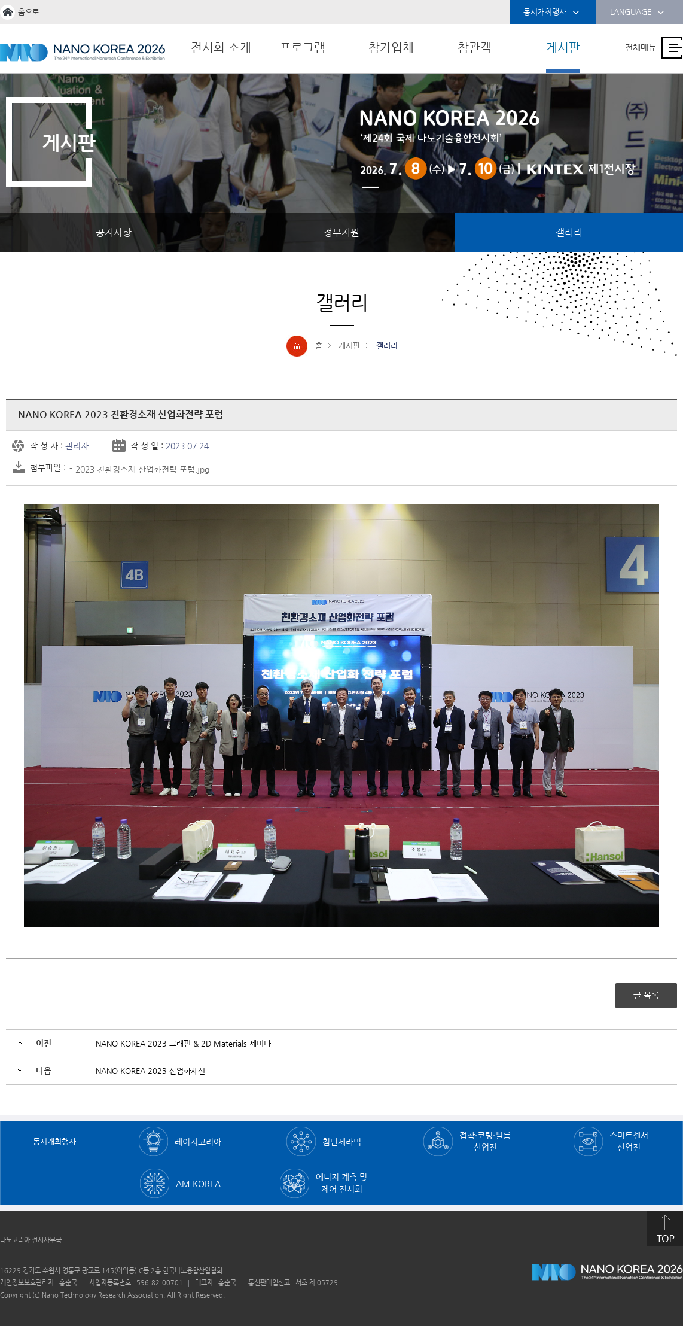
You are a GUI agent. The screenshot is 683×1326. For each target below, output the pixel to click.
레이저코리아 (198, 1141)
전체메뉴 (640, 47)
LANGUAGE (637, 12)
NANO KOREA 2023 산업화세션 (150, 1070)
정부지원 (341, 232)
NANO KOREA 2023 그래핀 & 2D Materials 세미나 (183, 1043)
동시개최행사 (551, 12)
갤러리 (569, 232)
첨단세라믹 (341, 1141)
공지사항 (114, 232)
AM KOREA (198, 1183)
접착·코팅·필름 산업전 (485, 1141)
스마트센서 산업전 (628, 1141)
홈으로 (28, 11)
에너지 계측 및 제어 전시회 (341, 1183)
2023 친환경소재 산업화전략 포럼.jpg (142, 469)
